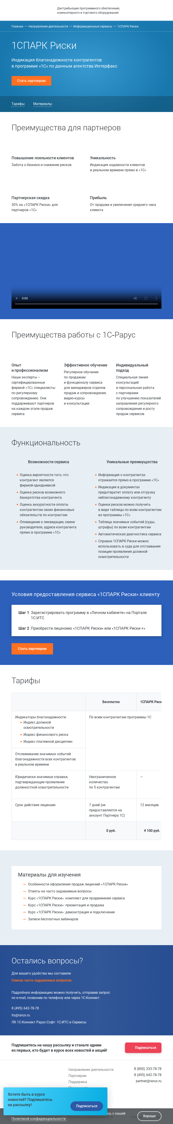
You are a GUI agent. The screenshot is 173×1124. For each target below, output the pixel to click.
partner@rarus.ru (148, 1081)
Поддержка (77, 1082)
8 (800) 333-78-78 (147, 1069)
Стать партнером (31, 81)
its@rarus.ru (21, 1015)
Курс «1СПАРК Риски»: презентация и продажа (66, 905)
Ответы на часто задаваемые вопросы (59, 891)
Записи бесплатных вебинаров (53, 919)
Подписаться (142, 1047)
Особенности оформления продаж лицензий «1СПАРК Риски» (78, 884)
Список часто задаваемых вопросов (43, 980)
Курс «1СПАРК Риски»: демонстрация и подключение (71, 912)
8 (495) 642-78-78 (25, 1008)
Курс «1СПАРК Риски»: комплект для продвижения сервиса (76, 898)
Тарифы (18, 104)
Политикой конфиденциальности (39, 1119)
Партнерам (77, 1076)
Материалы (42, 104)
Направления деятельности (90, 1070)
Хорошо (149, 1116)
